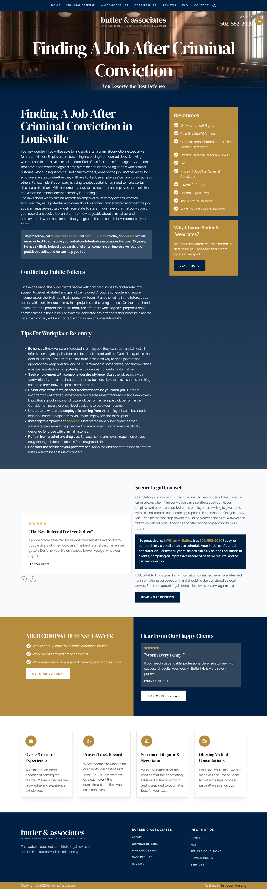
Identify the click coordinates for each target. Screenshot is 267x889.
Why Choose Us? (114, 5)
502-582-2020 (236, 23)
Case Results (145, 5)
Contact (201, 5)
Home (55, 5)
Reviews (169, 5)
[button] (24, 579)
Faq (185, 5)
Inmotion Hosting (233, 885)
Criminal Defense (80, 5)
